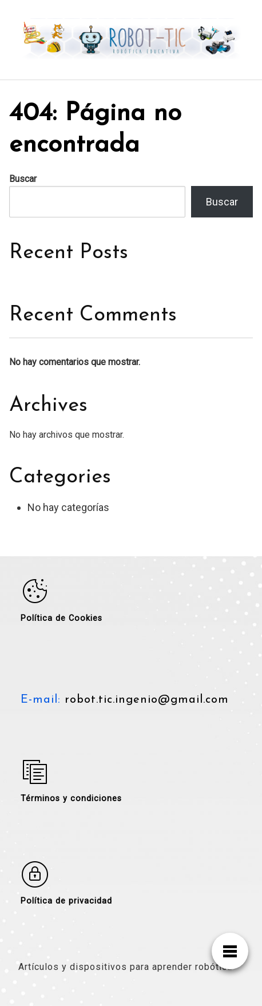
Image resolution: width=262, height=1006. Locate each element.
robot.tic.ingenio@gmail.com (145, 700)
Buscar (23, 178)
